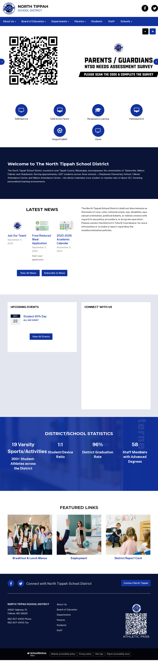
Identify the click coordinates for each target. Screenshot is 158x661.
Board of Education (67, 608)
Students (61, 624)
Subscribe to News (54, 272)
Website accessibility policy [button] (63, 653)
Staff (59, 629)
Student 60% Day (35, 315)
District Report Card (128, 557)
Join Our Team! (17, 234)
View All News (28, 272)
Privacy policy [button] (85, 653)
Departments (64, 614)
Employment (79, 557)
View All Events (41, 335)
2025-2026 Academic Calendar (64, 238)
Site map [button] (99, 653)
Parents (61, 619)
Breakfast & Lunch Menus (30, 557)
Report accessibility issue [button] (118, 653)
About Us (62, 603)
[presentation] (2, 61)
